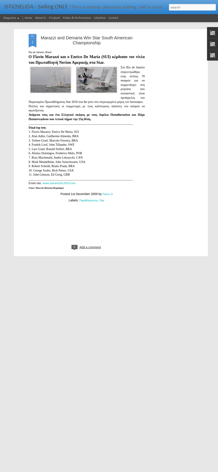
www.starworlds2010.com (59, 162)
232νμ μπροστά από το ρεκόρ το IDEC (98, 467)
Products (54, 18)
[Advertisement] (169, 81)
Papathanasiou (89, 179)
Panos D (108, 173)
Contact (113, 18)
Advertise (100, 18)
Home (28, 18)
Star (102, 179)
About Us (40, 18)
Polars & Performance (77, 18)
